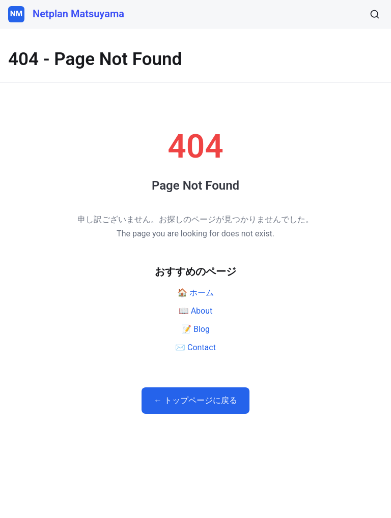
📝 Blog (195, 329)
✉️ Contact (195, 347)
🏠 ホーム (195, 292)
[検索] (375, 14)
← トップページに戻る (195, 400)
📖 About (196, 311)
